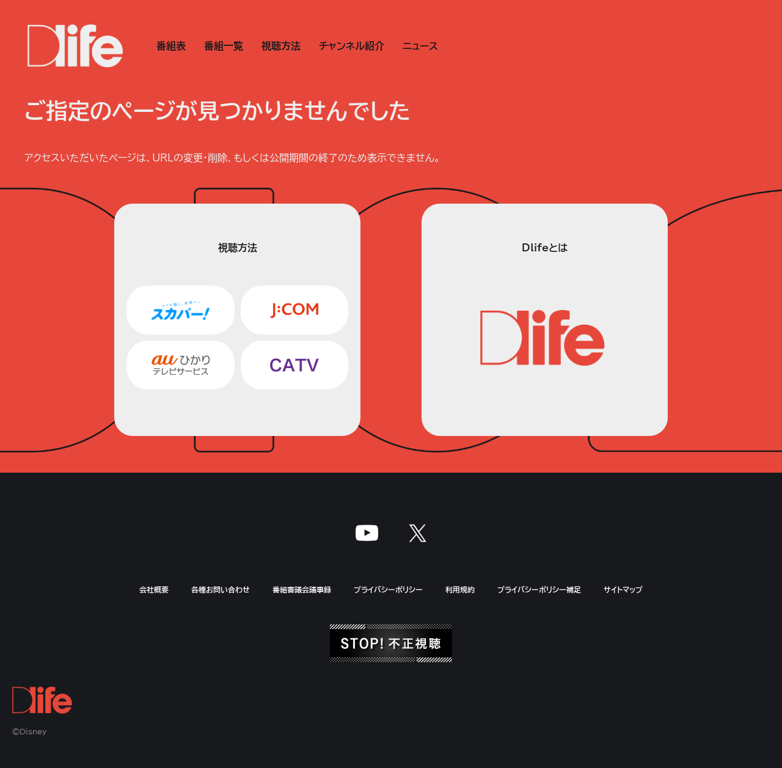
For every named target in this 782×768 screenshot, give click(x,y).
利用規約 (460, 589)
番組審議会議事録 (301, 589)
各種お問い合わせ (220, 589)
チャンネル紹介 (351, 46)
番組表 (171, 46)
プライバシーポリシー (388, 589)
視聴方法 (281, 46)
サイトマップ (623, 589)
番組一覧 (223, 46)
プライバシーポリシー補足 (539, 589)
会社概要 (154, 589)
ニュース (420, 46)
